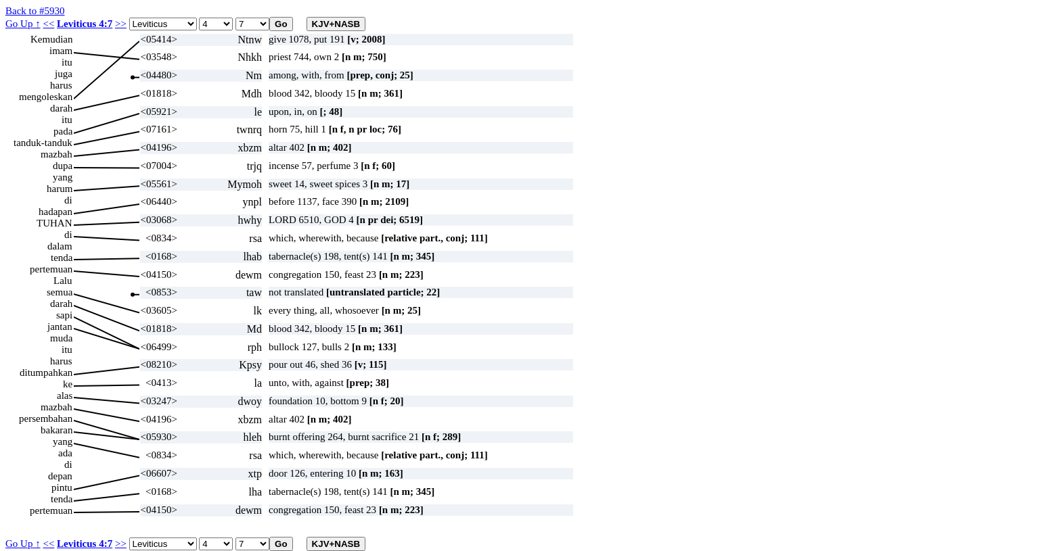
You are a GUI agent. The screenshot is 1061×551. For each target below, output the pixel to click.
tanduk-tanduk (43, 142)
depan (60, 476)
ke (67, 384)
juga (63, 73)
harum (59, 188)
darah (61, 108)
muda (61, 338)
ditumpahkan (46, 372)
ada (65, 453)
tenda (61, 257)
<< (48, 23)
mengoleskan (45, 96)
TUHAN (54, 223)
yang (62, 177)
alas (64, 395)
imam (60, 50)
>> (121, 23)
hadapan (55, 211)
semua (59, 292)
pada (62, 131)
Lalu (62, 280)
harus (61, 85)
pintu (61, 487)
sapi (64, 315)
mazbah (56, 154)
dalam (59, 246)
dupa (62, 165)
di (68, 200)
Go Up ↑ (23, 23)
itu (67, 62)
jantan (59, 326)
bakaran (56, 430)
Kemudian (51, 39)
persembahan (45, 418)
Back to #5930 (35, 10)
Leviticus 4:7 (84, 23)
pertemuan (51, 269)
